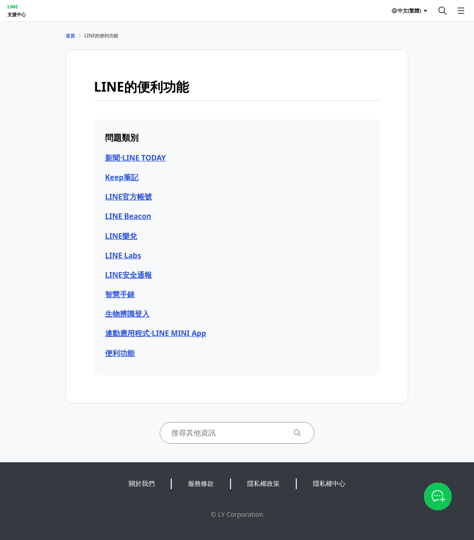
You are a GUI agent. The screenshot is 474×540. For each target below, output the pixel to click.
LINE (12, 6)
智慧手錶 (120, 294)
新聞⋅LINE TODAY (135, 158)
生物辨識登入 (127, 314)
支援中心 (16, 14)
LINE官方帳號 (128, 197)
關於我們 (142, 483)
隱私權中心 (329, 483)
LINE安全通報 (128, 275)
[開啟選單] (461, 10)
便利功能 (120, 353)
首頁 (70, 35)
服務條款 (201, 483)
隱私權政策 (263, 483)
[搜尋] (442, 10)
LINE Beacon (128, 216)
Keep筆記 (121, 177)
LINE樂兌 (121, 236)
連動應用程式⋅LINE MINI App (155, 333)
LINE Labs (123, 255)
